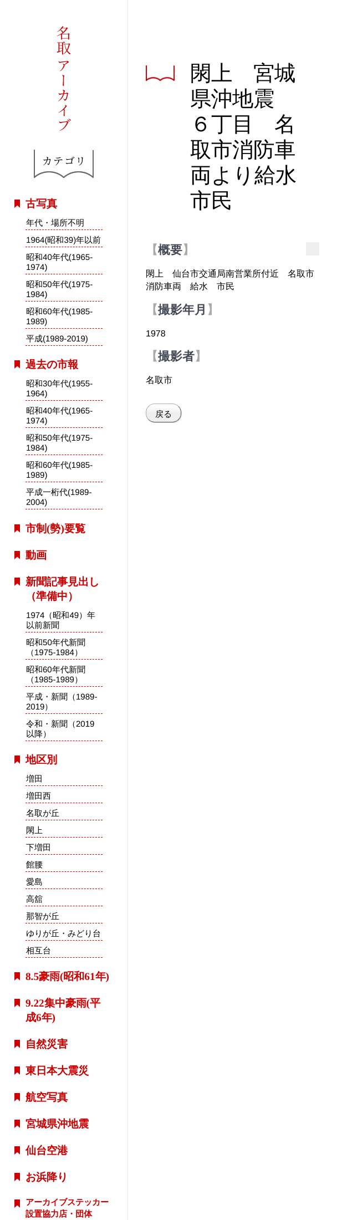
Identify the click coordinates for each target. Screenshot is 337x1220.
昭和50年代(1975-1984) (59, 289)
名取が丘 (42, 813)
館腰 (34, 864)
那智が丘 (42, 916)
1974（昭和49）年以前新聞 (60, 619)
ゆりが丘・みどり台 (63, 933)
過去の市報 (51, 364)
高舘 (34, 898)
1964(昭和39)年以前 (63, 239)
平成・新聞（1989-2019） (62, 701)
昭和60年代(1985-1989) (59, 316)
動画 (36, 555)
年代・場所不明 (55, 222)
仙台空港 (46, 1150)
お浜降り (46, 1177)
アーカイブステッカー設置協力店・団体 (67, 1207)
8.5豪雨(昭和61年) (67, 976)
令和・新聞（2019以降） (60, 728)
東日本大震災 (57, 1070)
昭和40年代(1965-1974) (59, 262)
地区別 (41, 759)
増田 (34, 778)
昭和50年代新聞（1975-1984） (55, 646)
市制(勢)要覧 (55, 528)
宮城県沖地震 (57, 1124)
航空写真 (46, 1097)
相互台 (37, 950)
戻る (163, 413)
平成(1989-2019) (57, 338)
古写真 (41, 204)
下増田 (38, 847)
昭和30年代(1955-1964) (59, 388)
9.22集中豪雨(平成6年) (62, 1010)
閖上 (34, 830)
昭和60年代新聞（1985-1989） (55, 673)
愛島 (34, 881)
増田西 (38, 795)
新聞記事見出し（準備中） (62, 589)
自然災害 (46, 1044)
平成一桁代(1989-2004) (59, 497)
